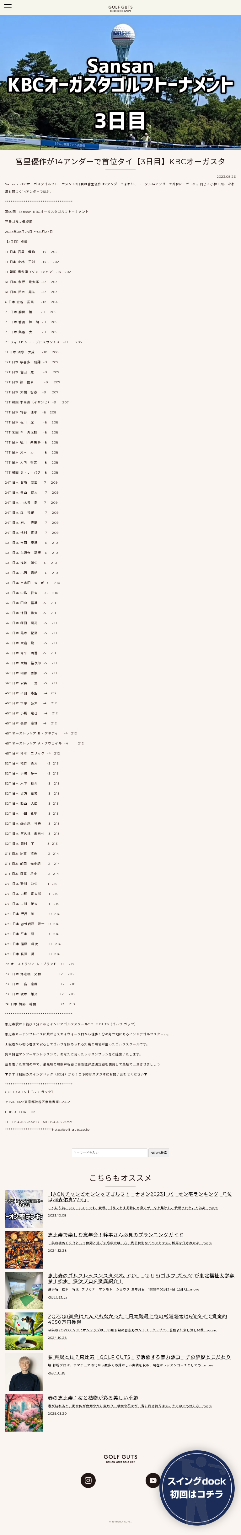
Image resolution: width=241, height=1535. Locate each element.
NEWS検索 (159, 1153)
